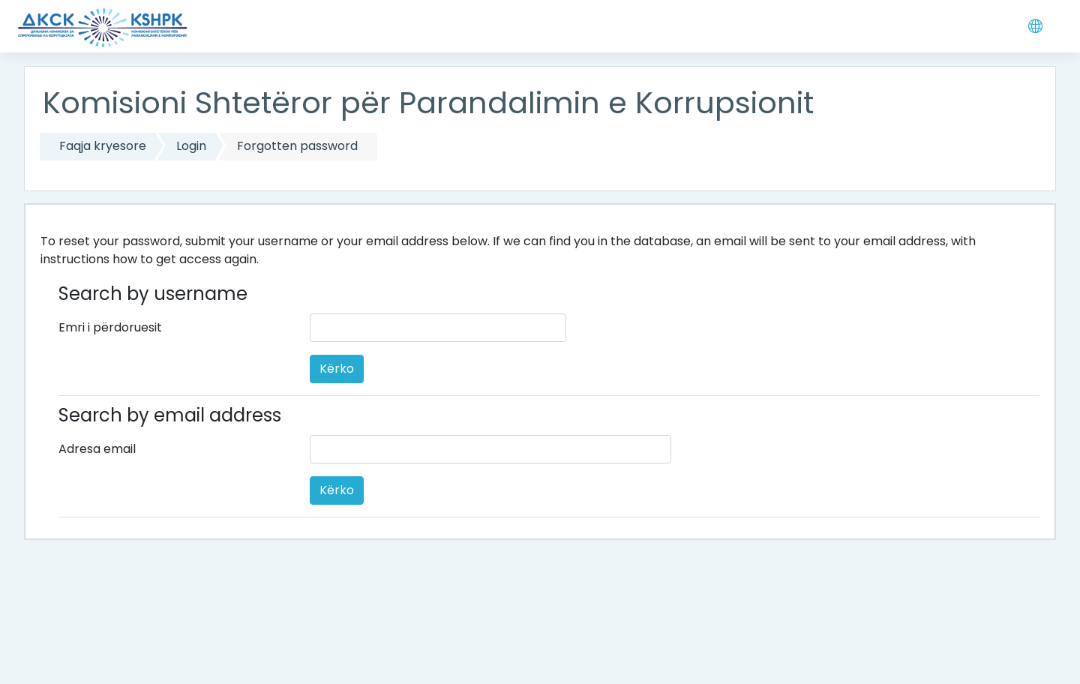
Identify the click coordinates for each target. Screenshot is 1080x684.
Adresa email (97, 449)
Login (191, 145)
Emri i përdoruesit (110, 327)
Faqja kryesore (102, 145)
